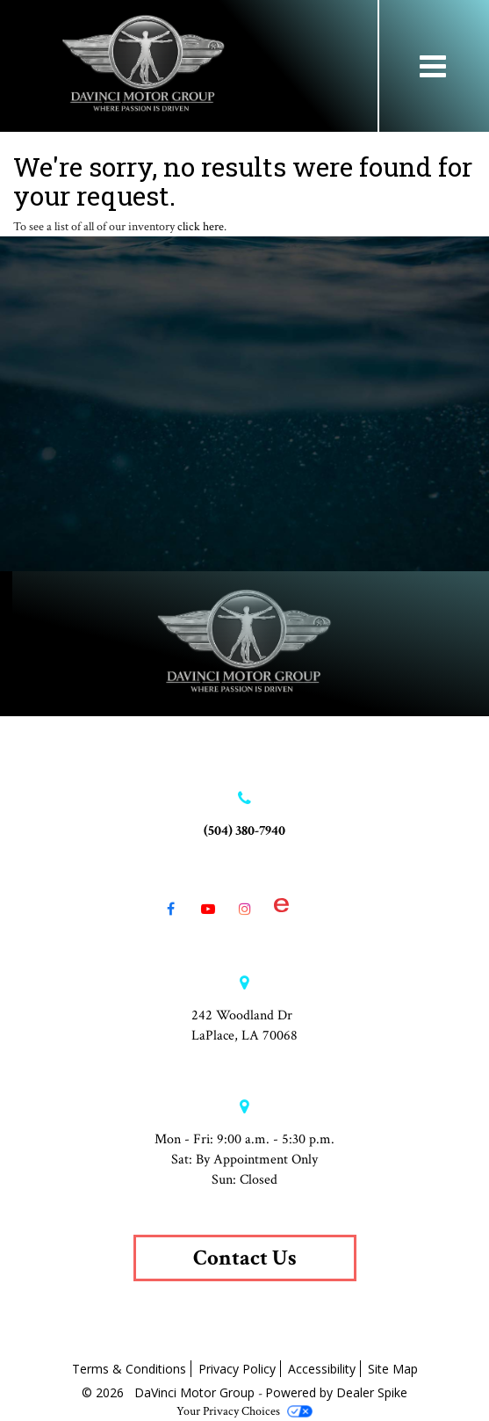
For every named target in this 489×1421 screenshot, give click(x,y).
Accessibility (322, 1368)
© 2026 (108, 1392)
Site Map (393, 1368)
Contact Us (245, 1257)
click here (200, 227)
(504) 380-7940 (244, 831)
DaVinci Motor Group (196, 1392)
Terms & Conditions (129, 1368)
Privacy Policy (237, 1368)
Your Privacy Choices (244, 1411)
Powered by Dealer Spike (336, 1392)
